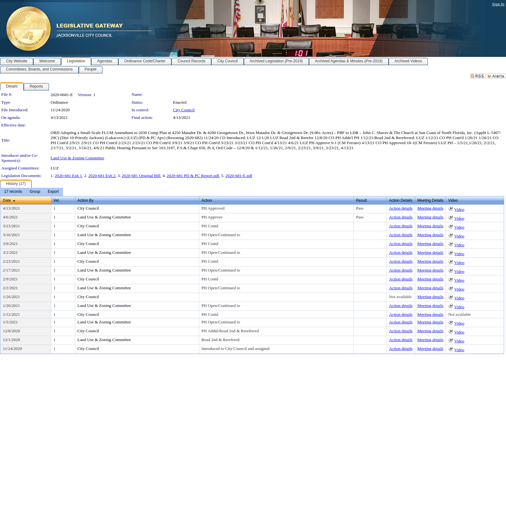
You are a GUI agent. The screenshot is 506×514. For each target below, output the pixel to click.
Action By (85, 200)
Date (7, 200)
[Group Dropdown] (35, 192)
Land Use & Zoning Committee (77, 158)
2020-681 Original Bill (141, 175)
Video (459, 209)
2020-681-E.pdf (238, 175)
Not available (400, 296)
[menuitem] (13, 192)
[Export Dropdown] (53, 192)
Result (361, 200)
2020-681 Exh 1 (68, 175)
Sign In (498, 4)
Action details (400, 208)
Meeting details (430, 208)
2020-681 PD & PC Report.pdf (193, 175)
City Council (184, 109)
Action (206, 200)
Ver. (56, 200)
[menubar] (31, 192)
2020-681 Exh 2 (101, 175)
